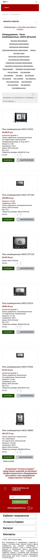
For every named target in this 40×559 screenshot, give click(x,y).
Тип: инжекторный (8, 439)
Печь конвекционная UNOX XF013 (17, 303)
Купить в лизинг (8, 461)
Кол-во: (4, 155)
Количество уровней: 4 (10, 135)
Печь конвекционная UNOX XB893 (17, 430)
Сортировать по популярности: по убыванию (19, 98)
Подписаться (20, 502)
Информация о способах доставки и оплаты (20, 28)
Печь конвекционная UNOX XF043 (17, 367)
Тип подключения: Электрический (13, 140)
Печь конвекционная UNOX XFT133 (18, 254)
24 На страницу (9, 101)
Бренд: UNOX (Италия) (10, 148)
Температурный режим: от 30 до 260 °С (16, 142)
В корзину (8, 160)
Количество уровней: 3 (10, 309)
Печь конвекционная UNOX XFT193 (18, 195)
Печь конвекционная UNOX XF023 (17, 129)
